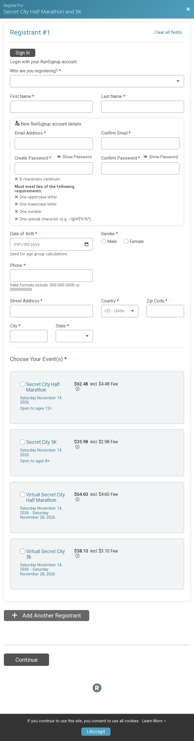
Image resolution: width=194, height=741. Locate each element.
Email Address (30, 133)
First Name (22, 96)
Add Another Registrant (46, 615)
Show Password (74, 157)
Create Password (33, 158)
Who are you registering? (35, 71)
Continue (26, 660)
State (62, 326)
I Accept (96, 731)
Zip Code (157, 301)
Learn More (152, 721)
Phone (17, 265)
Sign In (22, 53)
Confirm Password (120, 158)
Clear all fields (168, 32)
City (15, 326)
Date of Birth (23, 233)
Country (110, 301)
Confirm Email (116, 133)
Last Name (113, 96)
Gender (109, 233)
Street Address (26, 301)
